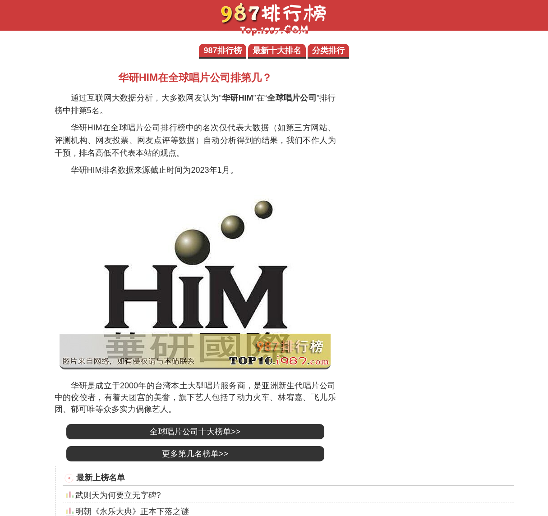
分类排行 (328, 50)
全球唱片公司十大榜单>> (195, 431)
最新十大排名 (277, 50)
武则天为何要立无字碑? (118, 495)
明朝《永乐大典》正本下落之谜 (132, 511)
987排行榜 (222, 50)
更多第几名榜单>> (195, 453)
